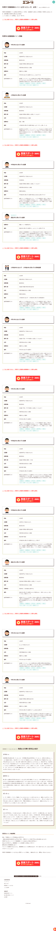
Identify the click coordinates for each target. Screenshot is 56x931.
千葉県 (36, 898)
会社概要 (5, 919)
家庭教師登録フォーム (8, 915)
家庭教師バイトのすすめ (8, 907)
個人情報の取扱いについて (9, 917)
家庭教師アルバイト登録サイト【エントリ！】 (23, 898)
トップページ (6, 903)
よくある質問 (6, 909)
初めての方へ (6, 905)
